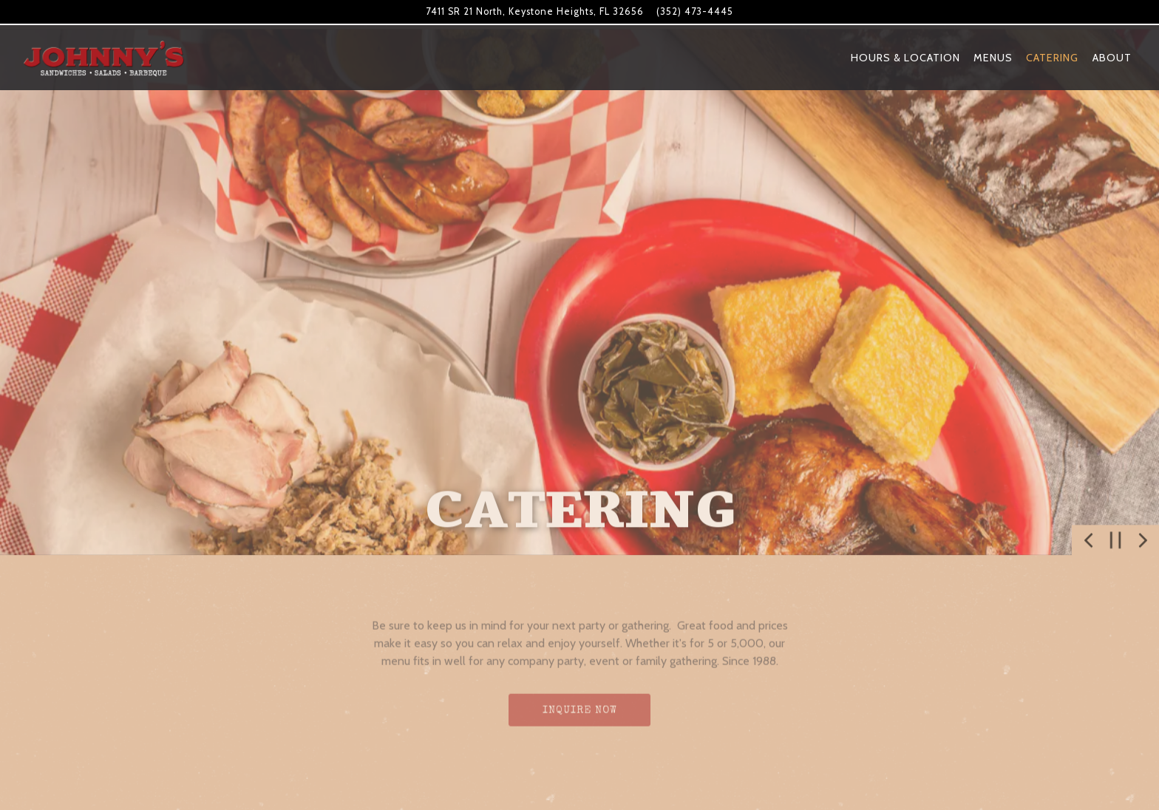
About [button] (1112, 57)
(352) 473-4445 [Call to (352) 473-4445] (694, 11)
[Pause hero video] (1115, 526)
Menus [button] (993, 57)
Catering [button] (1052, 57)
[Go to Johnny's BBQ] (535, 11)
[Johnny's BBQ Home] (103, 57)
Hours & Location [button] (905, 57)
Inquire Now (580, 697)
